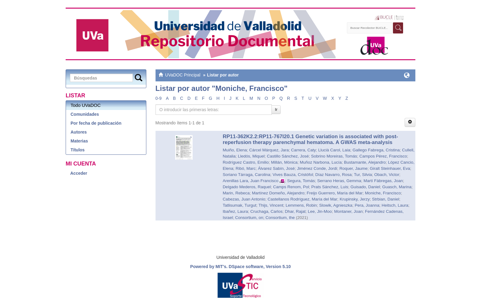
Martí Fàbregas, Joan (383, 180)
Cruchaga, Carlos (266, 211)
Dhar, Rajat (295, 211)
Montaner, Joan (348, 211)
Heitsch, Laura (395, 205)
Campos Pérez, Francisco (383, 156)
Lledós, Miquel (251, 156)
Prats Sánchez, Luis (329, 187)
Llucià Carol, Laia (334, 150)
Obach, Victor (386, 174)
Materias (79, 140)
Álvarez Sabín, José (276, 168)
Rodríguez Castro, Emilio (246, 162)
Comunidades (85, 114)
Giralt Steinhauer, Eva (390, 168)
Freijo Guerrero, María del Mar (335, 193)
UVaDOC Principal (182, 74)
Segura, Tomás (301, 180)
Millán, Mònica (284, 162)
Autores (79, 132)
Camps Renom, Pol (291, 187)
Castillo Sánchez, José (288, 156)
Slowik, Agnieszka (335, 205)
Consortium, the (279, 217)
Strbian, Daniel (385, 199)
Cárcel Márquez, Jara (269, 150)
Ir (276, 109)
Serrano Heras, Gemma (339, 180)
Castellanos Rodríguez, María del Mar (302, 199)
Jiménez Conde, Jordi (317, 168)
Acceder (78, 173)
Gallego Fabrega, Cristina (376, 150)
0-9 (159, 98)
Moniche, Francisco (383, 193)
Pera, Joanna (367, 205)
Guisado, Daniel (365, 187)
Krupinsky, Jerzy (355, 199)
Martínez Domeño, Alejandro (278, 193)
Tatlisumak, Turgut (239, 205)
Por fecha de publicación (96, 123)
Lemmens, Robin (301, 205)
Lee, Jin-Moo (320, 211)
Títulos (78, 149)
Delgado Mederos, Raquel (247, 187)
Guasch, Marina (396, 187)
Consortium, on (249, 217)
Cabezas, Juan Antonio (244, 199)
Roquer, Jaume (353, 168)
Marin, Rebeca (236, 193)
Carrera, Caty (303, 150)
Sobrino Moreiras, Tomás (334, 156)
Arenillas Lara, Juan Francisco (251, 180)
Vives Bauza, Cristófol (292, 174)
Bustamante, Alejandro (365, 162)
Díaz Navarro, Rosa (333, 174)
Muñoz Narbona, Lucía (321, 162)
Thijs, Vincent (271, 205)
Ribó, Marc (246, 168)
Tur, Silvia (363, 174)
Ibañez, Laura (235, 211)
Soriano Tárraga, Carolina (246, 174)
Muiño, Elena (235, 150)
